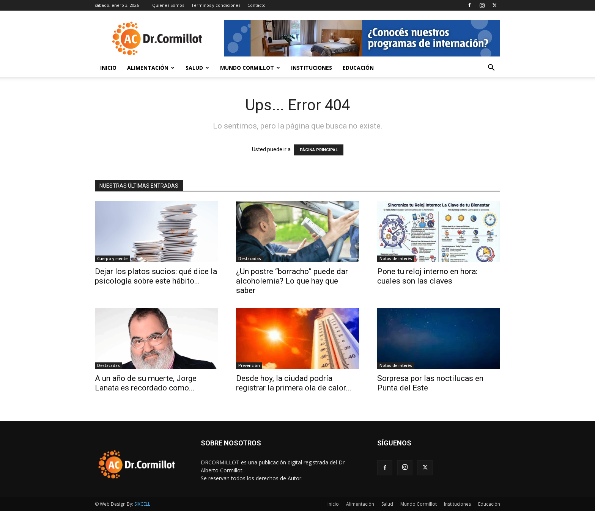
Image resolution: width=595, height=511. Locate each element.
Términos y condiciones (215, 5)
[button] (491, 68)
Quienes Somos (168, 5)
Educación (358, 67)
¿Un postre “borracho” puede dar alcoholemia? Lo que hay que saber (292, 281)
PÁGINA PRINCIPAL (319, 149)
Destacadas (249, 258)
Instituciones (311, 67)
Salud (197, 67)
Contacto (256, 5)
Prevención (249, 365)
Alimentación (151, 67)
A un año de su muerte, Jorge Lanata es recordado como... (146, 383)
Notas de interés (395, 258)
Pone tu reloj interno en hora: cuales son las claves (427, 276)
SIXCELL (142, 504)
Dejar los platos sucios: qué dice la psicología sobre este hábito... (156, 276)
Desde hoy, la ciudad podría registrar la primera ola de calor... (293, 383)
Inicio (108, 67)
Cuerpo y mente (112, 258)
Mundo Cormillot (250, 67)
